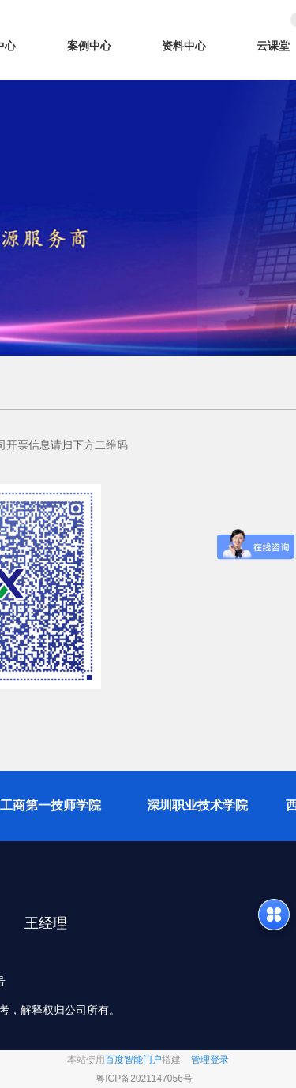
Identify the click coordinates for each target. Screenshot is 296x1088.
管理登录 (210, 1059)
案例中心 (89, 45)
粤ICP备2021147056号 (144, 1078)
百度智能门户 (133, 1059)
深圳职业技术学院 (197, 805)
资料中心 (184, 45)
